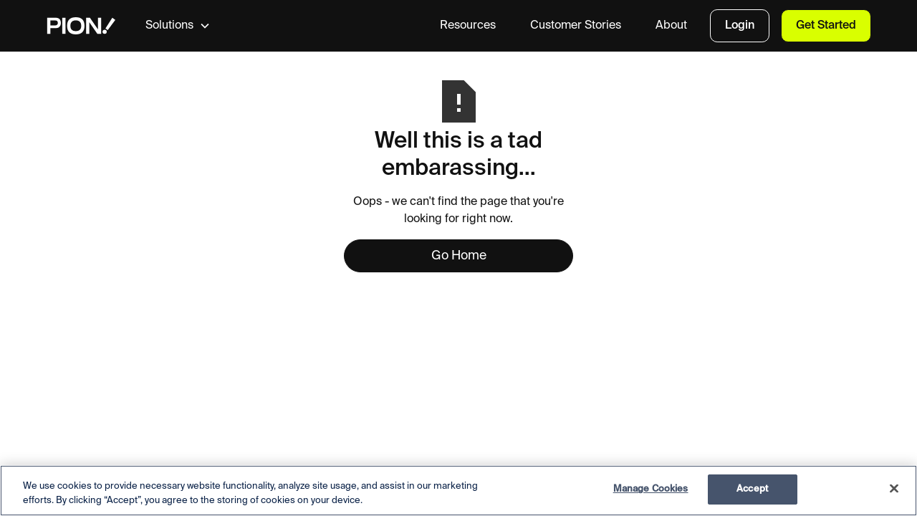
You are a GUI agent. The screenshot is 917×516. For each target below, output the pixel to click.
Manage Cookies (650, 489)
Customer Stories (575, 26)
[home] (81, 25)
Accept (752, 489)
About (671, 26)
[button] (189, 26)
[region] (458, 490)
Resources (468, 26)
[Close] (894, 488)
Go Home (458, 255)
